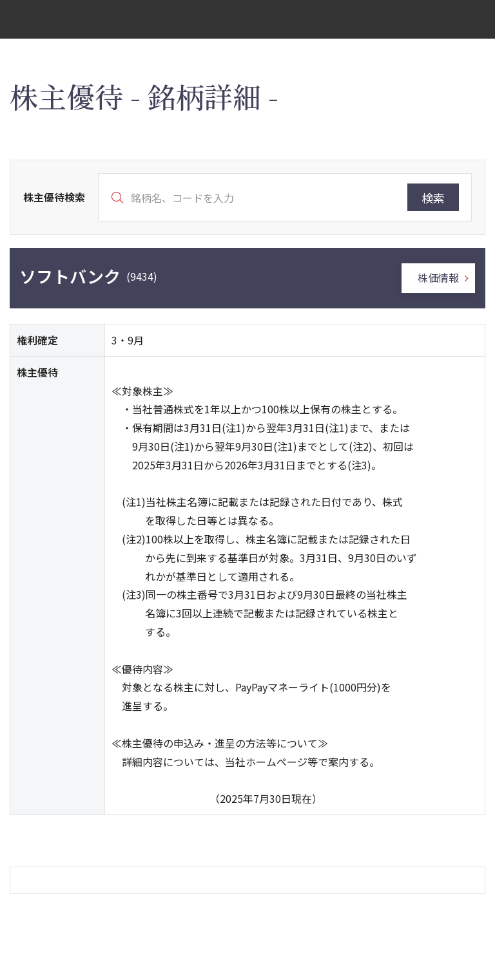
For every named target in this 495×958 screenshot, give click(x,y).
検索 (433, 197)
